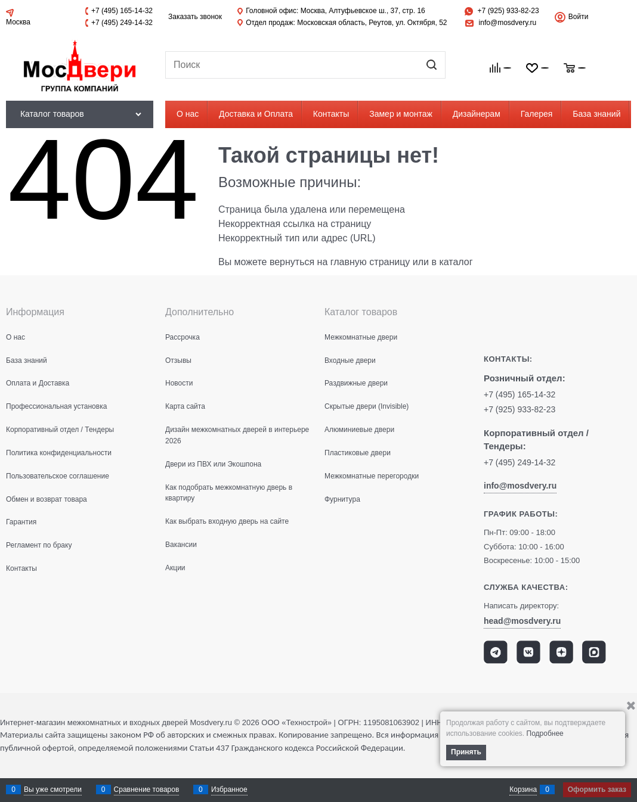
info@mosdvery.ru (508, 22)
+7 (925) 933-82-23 (508, 11)
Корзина (523, 789)
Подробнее (545, 733)
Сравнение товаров (147, 789)
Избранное (229, 789)
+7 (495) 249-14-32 (122, 22)
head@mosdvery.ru (522, 621)
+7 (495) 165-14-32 (122, 11)
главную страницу (370, 262)
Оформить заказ (597, 789)
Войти (578, 17)
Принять (466, 752)
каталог (455, 262)
